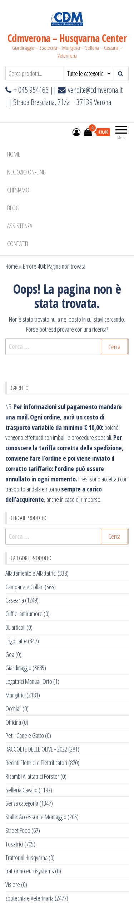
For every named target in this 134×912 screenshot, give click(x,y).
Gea (9, 654)
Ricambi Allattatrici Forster (32, 776)
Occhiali (13, 708)
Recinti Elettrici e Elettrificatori (36, 762)
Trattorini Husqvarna (26, 857)
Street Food (17, 830)
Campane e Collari (24, 586)
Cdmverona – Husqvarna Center (67, 38)
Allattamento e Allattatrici (30, 573)
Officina (13, 722)
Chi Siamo (18, 190)
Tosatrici (14, 844)
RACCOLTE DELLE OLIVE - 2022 (36, 749)
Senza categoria (21, 803)
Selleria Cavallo (21, 790)
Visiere (12, 884)
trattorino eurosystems (29, 871)
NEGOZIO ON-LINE (26, 172)
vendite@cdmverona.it (95, 90)
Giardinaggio (18, 667)
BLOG (13, 207)
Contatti (17, 243)
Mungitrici (15, 695)
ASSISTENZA (19, 225)
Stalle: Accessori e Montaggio (35, 816)
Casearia (14, 600)
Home (13, 154)
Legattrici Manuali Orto (28, 681)
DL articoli (15, 627)
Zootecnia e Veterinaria (29, 898)
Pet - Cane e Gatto (24, 735)
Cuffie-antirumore (24, 613)
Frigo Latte (16, 641)
